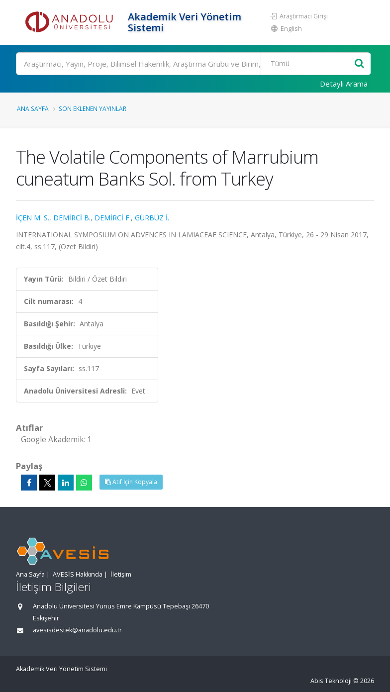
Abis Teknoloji (331, 681)
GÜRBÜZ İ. (152, 217)
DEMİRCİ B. (72, 217)
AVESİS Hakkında (77, 574)
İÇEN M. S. (32, 217)
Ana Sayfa (33, 108)
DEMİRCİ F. (113, 217)
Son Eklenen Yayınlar (92, 108)
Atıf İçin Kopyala (131, 482)
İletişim (120, 574)
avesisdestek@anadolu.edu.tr (77, 630)
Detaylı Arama (344, 84)
